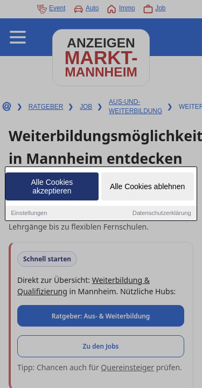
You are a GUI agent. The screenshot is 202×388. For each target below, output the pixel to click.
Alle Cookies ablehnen (147, 187)
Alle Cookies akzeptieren (52, 187)
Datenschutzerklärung (162, 213)
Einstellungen (29, 213)
